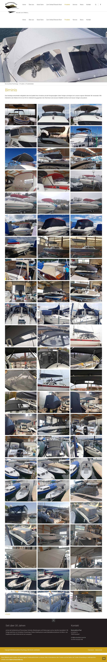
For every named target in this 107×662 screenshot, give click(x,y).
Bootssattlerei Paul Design (11, 84)
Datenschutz (98, 652)
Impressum (91, 652)
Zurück (8, 616)
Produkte (22, 84)
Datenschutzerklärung (16, 659)
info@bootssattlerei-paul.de (78, 639)
